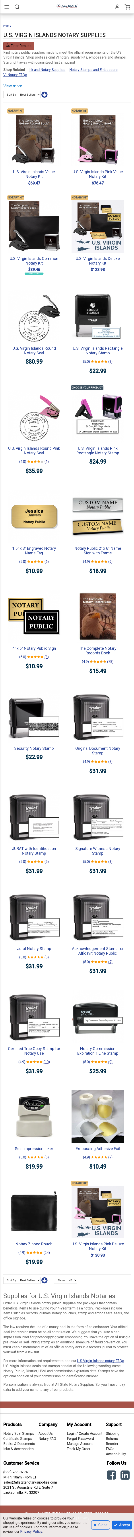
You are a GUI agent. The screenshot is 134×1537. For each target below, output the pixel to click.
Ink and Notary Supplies (47, 70)
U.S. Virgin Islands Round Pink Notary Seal (34, 450)
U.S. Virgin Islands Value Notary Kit (34, 174)
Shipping (112, 1433)
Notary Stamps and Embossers (93, 70)
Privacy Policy (31, 1531)
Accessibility (116, 1454)
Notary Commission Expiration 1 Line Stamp (97, 1051)
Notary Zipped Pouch (34, 1244)
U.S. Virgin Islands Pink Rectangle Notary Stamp (97, 450)
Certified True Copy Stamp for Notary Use (34, 1051)
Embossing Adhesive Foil (98, 1148)
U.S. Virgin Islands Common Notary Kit (34, 260)
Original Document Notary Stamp (97, 750)
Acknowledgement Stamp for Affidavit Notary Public (98, 951)
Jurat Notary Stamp (34, 948)
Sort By (11, 94)
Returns (112, 1439)
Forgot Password (80, 1439)
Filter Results (18, 46)
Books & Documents (19, 1444)
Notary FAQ (47, 1439)
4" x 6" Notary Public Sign (34, 648)
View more (12, 86)
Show (61, 1280)
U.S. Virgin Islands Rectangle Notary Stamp (98, 350)
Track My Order (78, 1449)
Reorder (112, 1444)
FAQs (110, 1449)
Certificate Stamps (17, 1439)
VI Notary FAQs (15, 75)
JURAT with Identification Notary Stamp (34, 851)
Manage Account (80, 1444)
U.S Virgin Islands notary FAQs (100, 1361)
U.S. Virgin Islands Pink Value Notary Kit (98, 174)
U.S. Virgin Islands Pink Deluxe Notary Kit (98, 1246)
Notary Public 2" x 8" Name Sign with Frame (97, 550)
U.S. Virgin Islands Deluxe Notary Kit (98, 260)
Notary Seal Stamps (18, 1433)
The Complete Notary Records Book (98, 650)
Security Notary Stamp (34, 748)
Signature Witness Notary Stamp (97, 851)
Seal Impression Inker (34, 1148)
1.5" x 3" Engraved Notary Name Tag (34, 550)
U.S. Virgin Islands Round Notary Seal (34, 350)
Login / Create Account (84, 1433)
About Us (46, 1433)
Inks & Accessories (18, 1449)
